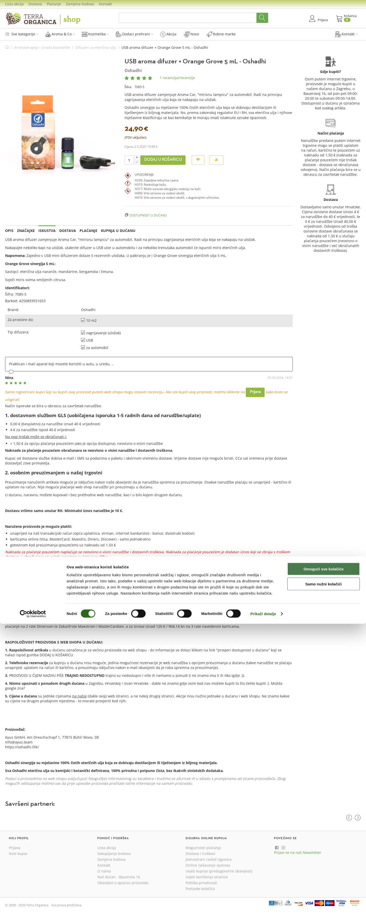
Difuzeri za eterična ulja (95, 47)
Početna (7, 47)
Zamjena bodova (80, 4)
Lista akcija (14, 4)
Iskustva (47, 230)
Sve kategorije (21, 34)
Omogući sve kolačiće (323, 864)
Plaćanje (54, 4)
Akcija (168, 34)
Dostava (35, 4)
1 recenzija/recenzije (177, 77)
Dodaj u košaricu (163, 160)
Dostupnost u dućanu (148, 215)
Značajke (26, 230)
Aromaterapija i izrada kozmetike (42, 47)
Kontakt (105, 4)
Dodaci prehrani (134, 34)
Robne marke (221, 34)
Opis (9, 230)
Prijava (255, 392)
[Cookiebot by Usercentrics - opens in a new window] (33, 909)
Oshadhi (133, 70)
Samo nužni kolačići (323, 879)
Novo (191, 34)
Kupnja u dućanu (118, 230)
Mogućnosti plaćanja (203, 847)
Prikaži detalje (263, 909)
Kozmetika (95, 34)
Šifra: (128, 87)
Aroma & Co (60, 34)
